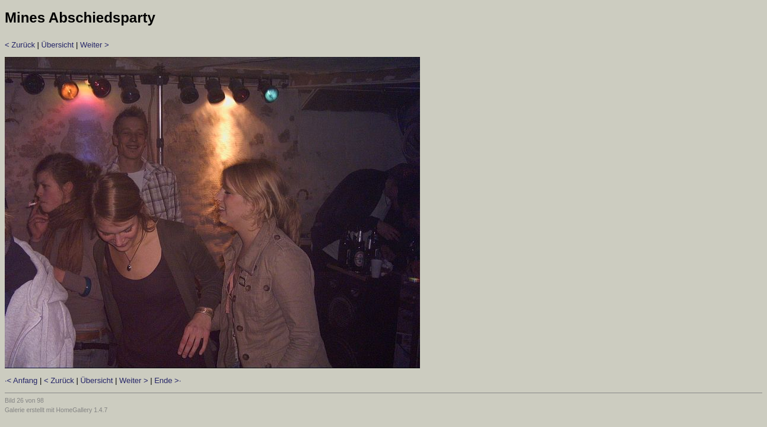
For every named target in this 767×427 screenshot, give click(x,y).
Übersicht (58, 44)
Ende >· (167, 380)
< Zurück (20, 44)
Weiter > (94, 44)
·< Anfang (21, 380)
